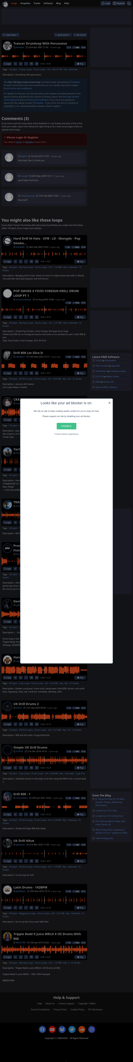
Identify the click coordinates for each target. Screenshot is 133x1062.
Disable (66, 426)
